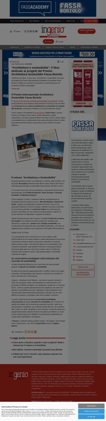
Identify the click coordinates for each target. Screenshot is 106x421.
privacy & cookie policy (37, 411)
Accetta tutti (91, 416)
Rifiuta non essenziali (91, 411)
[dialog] (53, 411)
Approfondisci (91, 406)
